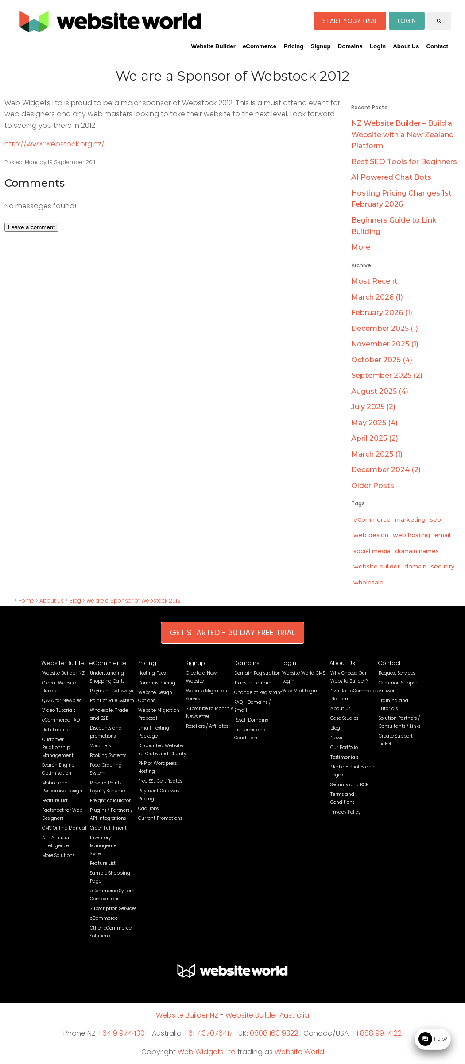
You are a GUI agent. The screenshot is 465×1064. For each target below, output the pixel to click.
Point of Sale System (112, 700)
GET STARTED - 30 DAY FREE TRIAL (232, 632)
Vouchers (100, 745)
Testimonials (344, 757)
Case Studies (344, 718)
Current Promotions (160, 818)
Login (378, 46)
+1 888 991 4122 (377, 1033)
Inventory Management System (105, 845)
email (442, 534)
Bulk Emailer (56, 729)
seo (435, 519)
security (442, 566)
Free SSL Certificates (160, 781)
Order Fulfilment (108, 828)
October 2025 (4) (381, 360)
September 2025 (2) (386, 375)
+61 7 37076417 (208, 1033)
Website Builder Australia (267, 1015)
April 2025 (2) (374, 438)
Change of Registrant (258, 692)
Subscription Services (113, 908)
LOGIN (407, 20)
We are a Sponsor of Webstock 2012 (133, 600)
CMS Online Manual (64, 828)
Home (26, 600)
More (360, 247)
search (439, 21)
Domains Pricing (156, 683)
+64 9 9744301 (122, 1033)
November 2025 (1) (384, 344)
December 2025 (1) (384, 328)
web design (370, 534)
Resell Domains (251, 720)
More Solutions (58, 855)
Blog (75, 600)
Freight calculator (110, 800)
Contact (437, 46)
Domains (350, 46)
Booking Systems (108, 755)
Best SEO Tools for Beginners (404, 161)
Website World (299, 1052)
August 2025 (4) (379, 391)
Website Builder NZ (63, 673)
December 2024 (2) (386, 469)
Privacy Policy (345, 812)
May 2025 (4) (374, 423)
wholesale (368, 582)
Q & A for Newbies (61, 700)
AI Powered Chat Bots (391, 177)
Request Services (397, 673)
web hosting (411, 534)
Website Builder (213, 46)
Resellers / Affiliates (207, 726)
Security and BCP (349, 784)
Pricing (293, 46)
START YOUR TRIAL (349, 20)
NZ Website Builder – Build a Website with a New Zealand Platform (402, 134)
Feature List (55, 800)
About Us (406, 46)
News (336, 737)
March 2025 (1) (377, 454)
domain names (417, 550)
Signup (320, 46)
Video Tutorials (58, 710)
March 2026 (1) (377, 297)
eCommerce (259, 46)
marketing (410, 519)
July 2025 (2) (373, 407)
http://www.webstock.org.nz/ (54, 144)
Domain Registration (257, 673)
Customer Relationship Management (58, 747)
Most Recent (374, 281)
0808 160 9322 (274, 1033)
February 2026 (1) (381, 312)
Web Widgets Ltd (207, 1052)
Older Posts (372, 485)
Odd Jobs (148, 808)
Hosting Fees (152, 673)
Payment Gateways (111, 691)
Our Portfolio (344, 747)
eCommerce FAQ (61, 720)
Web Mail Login (299, 691)
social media (372, 550)
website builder (376, 566)
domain (415, 566)
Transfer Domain (252, 683)
